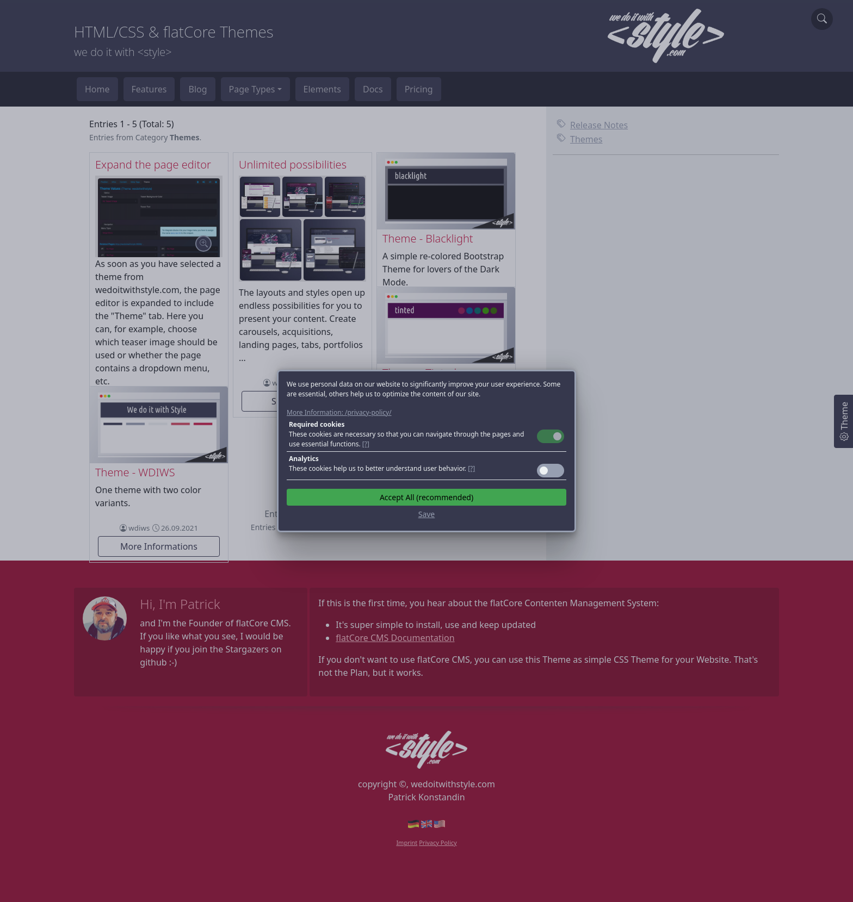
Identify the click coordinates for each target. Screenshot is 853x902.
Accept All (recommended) (426, 497)
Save (426, 514)
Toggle (550, 436)
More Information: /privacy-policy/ (339, 412)
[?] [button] (365, 444)
